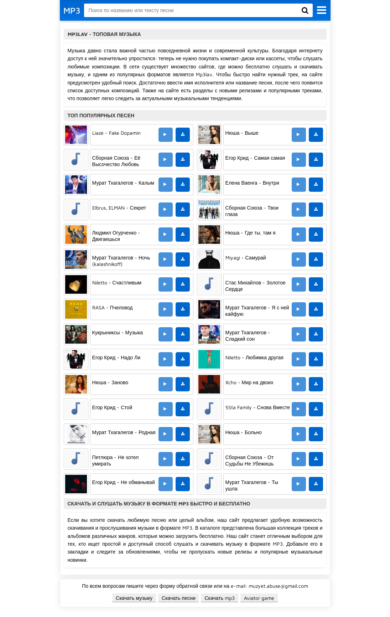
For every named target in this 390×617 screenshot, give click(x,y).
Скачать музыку (134, 598)
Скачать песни (178, 598)
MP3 (71, 10)
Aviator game (259, 598)
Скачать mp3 (219, 598)
